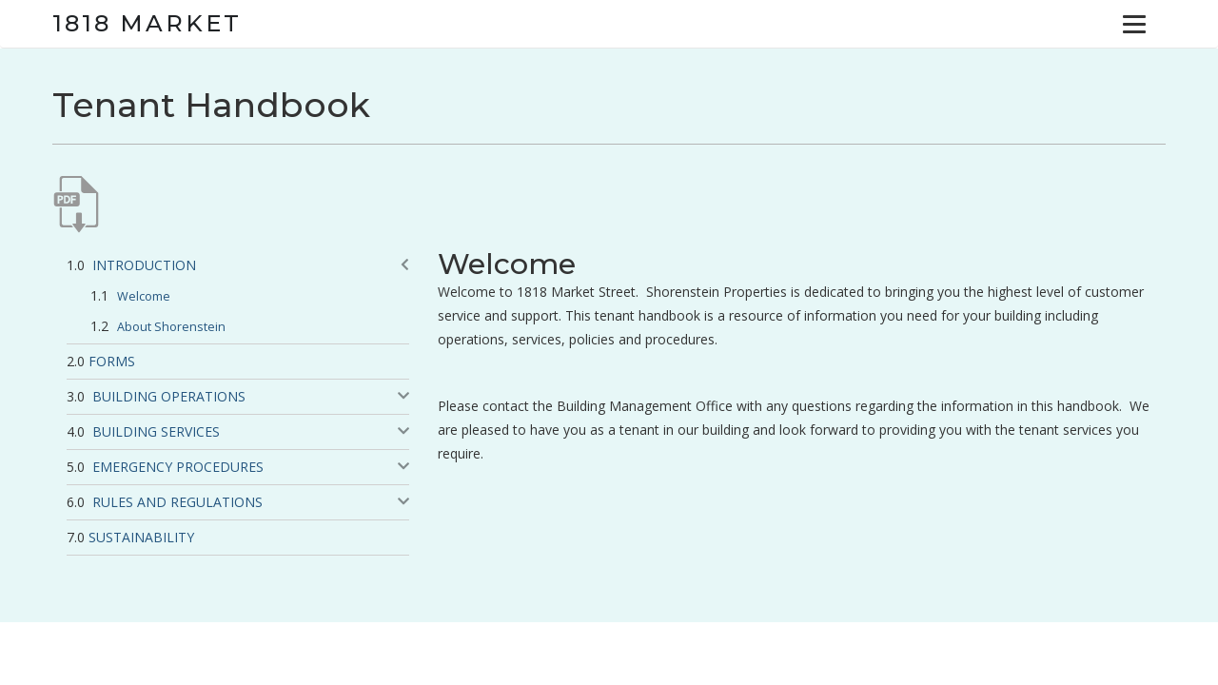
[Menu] (1134, 24)
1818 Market (147, 23)
